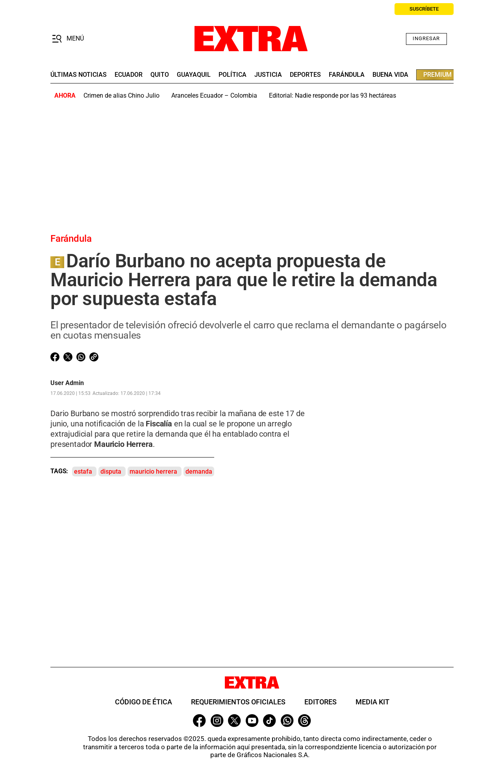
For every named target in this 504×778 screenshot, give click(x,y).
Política (232, 74)
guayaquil (194, 74)
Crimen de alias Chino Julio (121, 95)
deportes (305, 74)
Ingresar (426, 38)
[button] (67, 39)
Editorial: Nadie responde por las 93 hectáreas (332, 95)
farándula (347, 74)
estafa (83, 471)
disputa (110, 471)
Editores (320, 702)
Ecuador (129, 74)
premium (437, 74)
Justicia (268, 74)
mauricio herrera (153, 471)
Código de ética (143, 702)
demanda (198, 471)
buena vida (390, 74)
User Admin (67, 383)
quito (159, 74)
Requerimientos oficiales (238, 702)
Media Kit (372, 702)
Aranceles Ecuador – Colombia (214, 95)
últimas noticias (78, 74)
